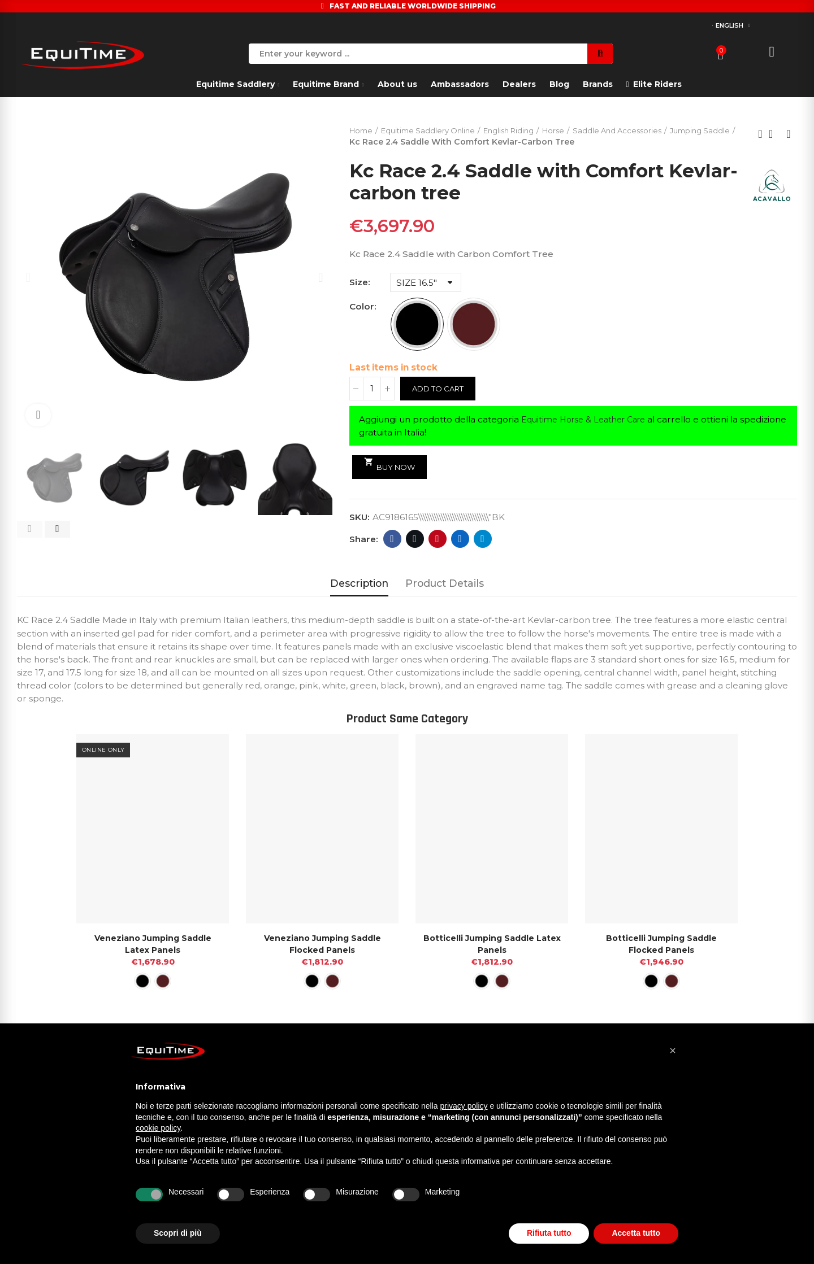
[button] (29, 529)
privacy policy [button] (464, 1105)
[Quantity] (372, 390)
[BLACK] (417, 325)
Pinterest (437, 540)
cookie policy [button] (158, 1127)
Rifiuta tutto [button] (549, 1232)
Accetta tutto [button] (636, 1232)
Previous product (760, 134)
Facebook (392, 540)
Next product (788, 134)
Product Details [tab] (444, 584)
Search (600, 53)
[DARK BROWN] (473, 325)
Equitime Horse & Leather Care (589, 420)
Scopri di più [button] (178, 1232)
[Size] (425, 283)
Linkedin (460, 540)
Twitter (415, 540)
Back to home (774, 134)
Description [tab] (359, 584)
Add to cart (440, 390)
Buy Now (392, 465)
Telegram (482, 540)
